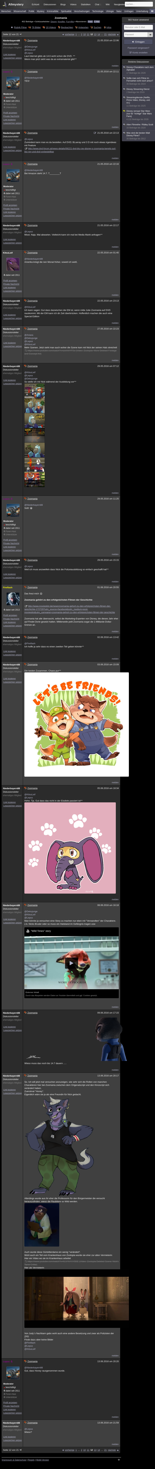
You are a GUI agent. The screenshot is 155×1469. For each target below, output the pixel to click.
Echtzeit (35, 4)
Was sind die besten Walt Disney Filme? (138, 136)
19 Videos (51, 27)
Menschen (6, 11)
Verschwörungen (82, 11)
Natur (119, 11)
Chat (98, 4)
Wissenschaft (20, 11)
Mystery (40, 11)
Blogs (63, 4)
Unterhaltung (142, 11)
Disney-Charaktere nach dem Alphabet (138, 70)
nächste (112, 34)
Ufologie (110, 11)
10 (84, 34)
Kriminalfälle (52, 11)
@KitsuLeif (29, 49)
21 (105, 34)
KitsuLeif (8, 252)
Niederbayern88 (11, 40)
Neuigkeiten (119, 4)
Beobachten (67, 27)
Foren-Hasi (11, 104)
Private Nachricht (11, 116)
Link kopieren (9, 54)
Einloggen (140, 42)
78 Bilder (36, 27)
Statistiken (85, 4)
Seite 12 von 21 (12, 34)
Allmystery (16, 4)
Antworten (83, 27)
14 (99, 34)
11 (88, 34)
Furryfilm (70, 21)
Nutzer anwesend (138, 20)
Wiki (108, 4)
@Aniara (28, 335)
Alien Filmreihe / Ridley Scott (138, 126)
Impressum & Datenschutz (14, 1460)
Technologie (97, 11)
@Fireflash (29, 643)
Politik (31, 11)
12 (91, 34)
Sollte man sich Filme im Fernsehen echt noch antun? (138, 81)
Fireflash (7, 587)
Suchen (97, 27)
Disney (54, 21)
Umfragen (129, 11)
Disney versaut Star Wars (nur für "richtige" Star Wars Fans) (138, 115)
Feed (90, 22)
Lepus (8, 71)
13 (95, 34)
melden (115, 66)
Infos (108, 27)
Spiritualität (66, 11)
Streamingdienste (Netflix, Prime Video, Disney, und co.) (138, 101)
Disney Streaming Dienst (138, 91)
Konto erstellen (140, 52)
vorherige (69, 34)
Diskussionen (50, 4)
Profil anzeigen (10, 113)
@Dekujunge (30, 46)
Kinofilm (61, 21)
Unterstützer (11, 107)
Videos (73, 4)
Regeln (31, 1460)
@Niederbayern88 (33, 77)
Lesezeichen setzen (12, 58)
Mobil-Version (42, 1460)
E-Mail (96, 22)
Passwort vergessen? (138, 48)
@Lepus (28, 53)
